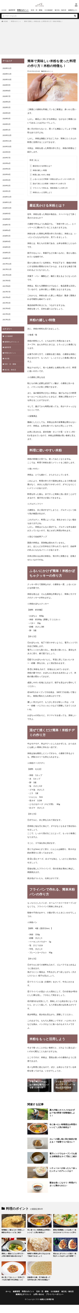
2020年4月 (7, 114)
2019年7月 (7, 160)
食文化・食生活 (63, 10)
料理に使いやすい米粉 (40, 174)
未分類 (7, 366)
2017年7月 (7, 298)
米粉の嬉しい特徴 (38, 170)
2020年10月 (7, 80)
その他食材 (50, 10)
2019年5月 (7, 172)
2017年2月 (7, 327)
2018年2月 (7, 258)
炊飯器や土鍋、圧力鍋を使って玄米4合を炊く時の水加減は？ (38, 1285)
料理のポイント (24, 10)
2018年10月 (7, 212)
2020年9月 (7, 85)
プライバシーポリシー (54, 1302)
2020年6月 (7, 103)
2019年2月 (7, 189)
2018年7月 (7, 229)
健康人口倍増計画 (47, 1307)
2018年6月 (7, 235)
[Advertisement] (39, 38)
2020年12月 (7, 68)
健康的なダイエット (12, 349)
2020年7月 (7, 97)
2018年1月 (7, 263)
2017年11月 (7, 275)
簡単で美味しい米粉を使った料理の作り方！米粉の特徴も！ (43, 21)
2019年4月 (7, 177)
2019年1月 (7, 195)
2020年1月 (7, 131)
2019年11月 (7, 143)
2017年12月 (7, 269)
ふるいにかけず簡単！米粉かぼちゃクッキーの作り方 (52, 179)
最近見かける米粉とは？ (41, 165)
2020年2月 (7, 126)
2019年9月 (7, 154)
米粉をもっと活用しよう (41, 192)
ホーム (8, 1300)
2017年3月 (7, 321)
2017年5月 (7, 309)
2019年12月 (7, 137)
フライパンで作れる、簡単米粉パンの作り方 (49, 188)
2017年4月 (7, 315)
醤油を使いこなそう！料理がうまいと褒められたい (63, 1184)
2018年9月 (7, 218)
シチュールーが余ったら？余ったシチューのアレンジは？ (63, 1169)
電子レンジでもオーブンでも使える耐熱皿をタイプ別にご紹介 (63, 1155)
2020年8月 (7, 91)
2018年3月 (7, 252)
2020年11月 (7, 74)
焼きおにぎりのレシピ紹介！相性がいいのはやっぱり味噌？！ (64, 1259)
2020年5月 (7, 108)
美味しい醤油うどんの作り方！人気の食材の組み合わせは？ (13, 1259)
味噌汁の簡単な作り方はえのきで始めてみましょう (38, 1257)
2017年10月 (7, 281)
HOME (4, 10)
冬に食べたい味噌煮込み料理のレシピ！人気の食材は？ (63, 1125)
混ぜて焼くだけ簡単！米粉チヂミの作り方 (48, 183)
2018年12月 (7, 200)
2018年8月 (7, 223)
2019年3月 (7, 183)
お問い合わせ (38, 1302)
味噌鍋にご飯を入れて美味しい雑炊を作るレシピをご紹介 (13, 1231)
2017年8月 (7, 292)
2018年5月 (7, 240)
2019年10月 (7, 149)
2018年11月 (7, 206)
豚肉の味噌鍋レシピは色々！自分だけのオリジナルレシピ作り (64, 1232)
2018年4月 (7, 246)
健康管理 (12, 10)
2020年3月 (7, 120)
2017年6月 (7, 304)
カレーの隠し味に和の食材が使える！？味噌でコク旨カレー (63, 1140)
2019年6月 (7, 166)
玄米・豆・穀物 (38, 10)
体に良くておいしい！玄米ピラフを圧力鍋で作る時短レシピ (13, 1285)
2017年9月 (7, 286)
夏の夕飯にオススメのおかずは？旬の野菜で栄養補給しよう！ (62, 1113)
